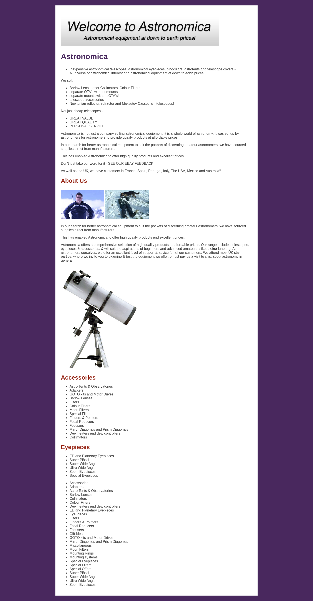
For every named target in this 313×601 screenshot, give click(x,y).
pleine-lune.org (219, 249)
